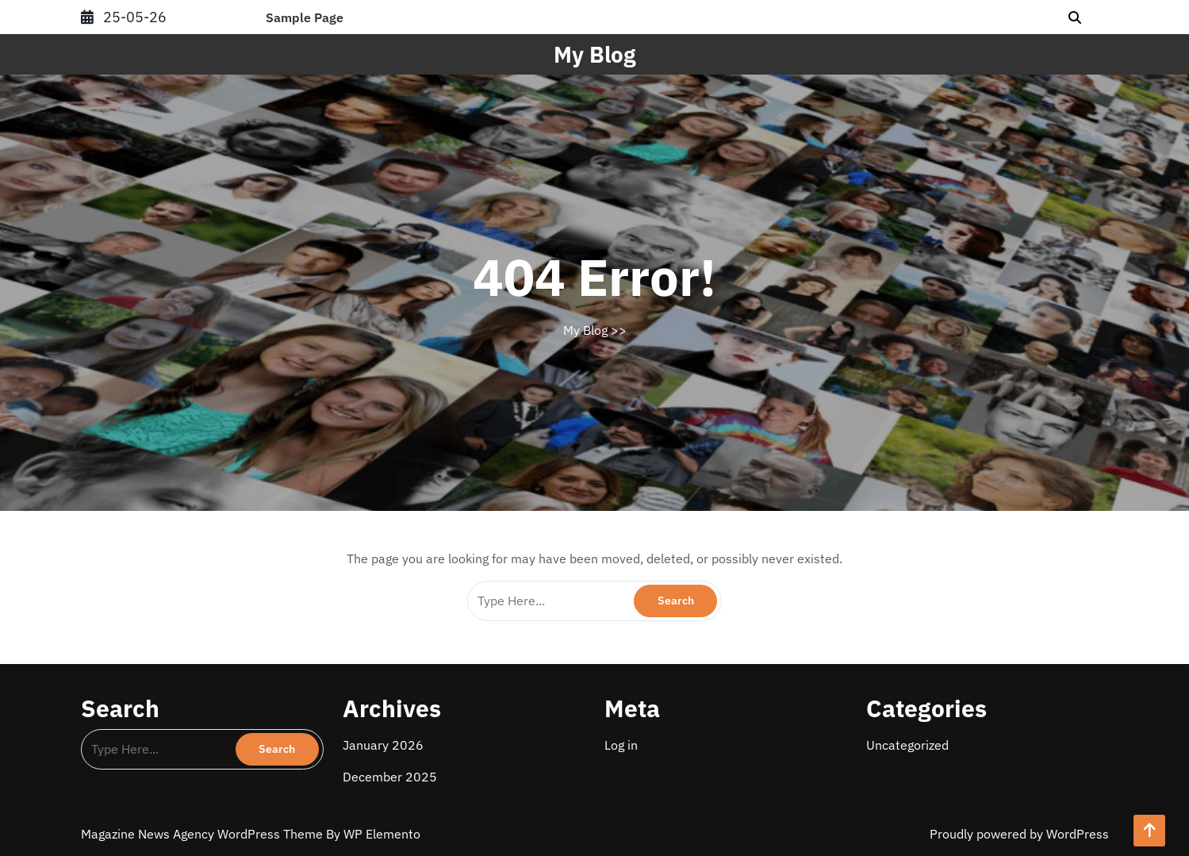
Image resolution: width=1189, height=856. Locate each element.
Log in (621, 745)
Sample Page (304, 17)
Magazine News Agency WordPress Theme (203, 834)
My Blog (594, 54)
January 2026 (383, 745)
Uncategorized (907, 745)
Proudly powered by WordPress (1019, 834)
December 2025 (390, 777)
